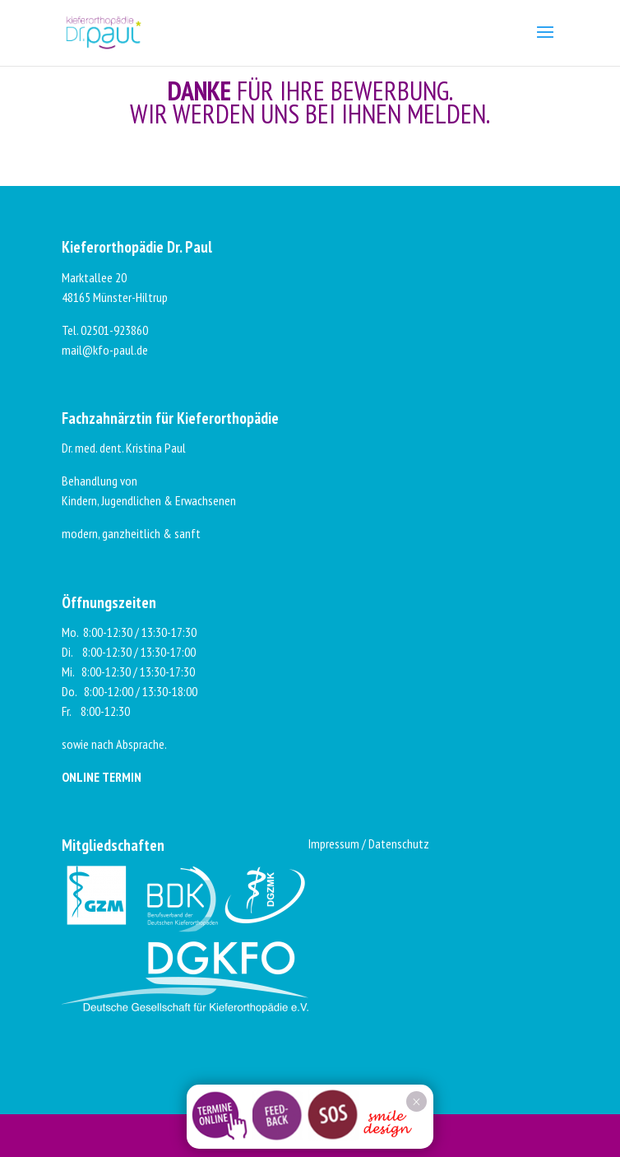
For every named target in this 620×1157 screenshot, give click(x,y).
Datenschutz (398, 843)
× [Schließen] (416, 1102)
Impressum (333, 843)
